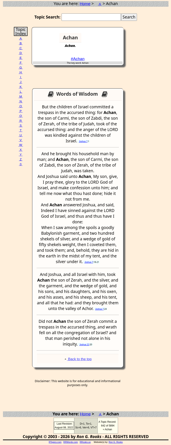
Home (85, 3)
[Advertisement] (107, 39)
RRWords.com (70, 442)
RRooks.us (85, 442)
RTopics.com (55, 442)
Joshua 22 (84, 344)
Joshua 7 (83, 141)
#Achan (77, 59)
